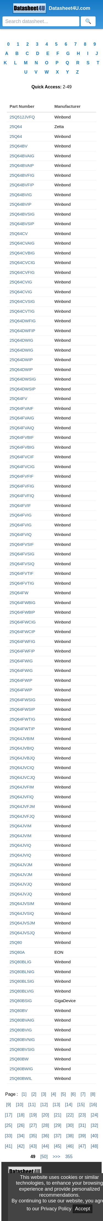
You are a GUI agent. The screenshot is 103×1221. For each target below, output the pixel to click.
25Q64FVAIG (22, 418)
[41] (8, 1146)
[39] (82, 1135)
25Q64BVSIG (22, 214)
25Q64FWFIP (22, 651)
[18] (20, 1115)
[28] (45, 1125)
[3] (43, 1094)
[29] (58, 1125)
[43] (33, 1146)
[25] (8, 1125)
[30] (70, 1125)
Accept (82, 1208)
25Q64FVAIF (21, 408)
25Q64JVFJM (22, 806)
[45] (58, 1146)
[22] (70, 1115)
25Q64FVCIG (22, 466)
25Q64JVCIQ (22, 767)
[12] (44, 1104)
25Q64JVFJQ (22, 816)
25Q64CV (19, 233)
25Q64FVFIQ (22, 495)
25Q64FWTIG (22, 719)
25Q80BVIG (21, 1030)
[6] (73, 1094)
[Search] (40, 21)
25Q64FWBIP (22, 612)
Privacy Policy (56, 1208)
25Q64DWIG (21, 340)
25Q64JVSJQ (22, 932)
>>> (56, 1156)
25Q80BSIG (21, 1000)
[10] (19, 1104)
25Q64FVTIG (22, 583)
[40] (94, 1135)
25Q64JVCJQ (22, 777)
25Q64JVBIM (22, 738)
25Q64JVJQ (21, 884)
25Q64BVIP (20, 204)
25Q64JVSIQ (22, 913)
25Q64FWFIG (22, 641)
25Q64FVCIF (22, 456)
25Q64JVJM (21, 864)
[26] (20, 1125)
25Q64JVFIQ (22, 796)
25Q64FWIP (21, 680)
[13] (56, 1104)
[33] (8, 1135)
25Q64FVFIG (22, 486)
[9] (8, 1104)
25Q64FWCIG (23, 622)
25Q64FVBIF (22, 437)
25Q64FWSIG (22, 699)
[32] (94, 1125)
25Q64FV (18, 398)
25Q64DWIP (21, 359)
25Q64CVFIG (22, 272)
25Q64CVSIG (22, 301)
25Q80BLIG (20, 961)
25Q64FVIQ (21, 534)
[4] (53, 1094)
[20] (45, 1115)
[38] (70, 1135)
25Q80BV (18, 1010)
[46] (70, 1146)
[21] (58, 1115)
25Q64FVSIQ (22, 563)
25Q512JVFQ (22, 117)
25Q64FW (19, 592)
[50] (44, 1156)
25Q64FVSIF (22, 544)
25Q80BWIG (21, 1068)
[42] (20, 1146)
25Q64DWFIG (23, 320)
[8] (92, 1094)
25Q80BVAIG (22, 1020)
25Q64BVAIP (22, 165)
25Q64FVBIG (22, 447)
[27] (33, 1125)
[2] (33, 1094)
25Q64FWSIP (22, 709)
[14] (69, 1104)
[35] (33, 1135)
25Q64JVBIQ (22, 748)
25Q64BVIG (21, 194)
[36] (45, 1135)
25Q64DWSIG (23, 379)
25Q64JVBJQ (22, 758)
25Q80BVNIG (22, 1039)
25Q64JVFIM (22, 787)
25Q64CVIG (21, 282)
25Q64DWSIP (22, 389)
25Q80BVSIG (22, 1049)
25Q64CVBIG (22, 253)
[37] (58, 1135)
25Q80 (16, 942)
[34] (20, 1135)
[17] (8, 1115)
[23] (82, 1115)
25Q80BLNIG (22, 971)
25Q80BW (19, 1059)
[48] (94, 1146)
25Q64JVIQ (20, 845)
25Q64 (16, 126)
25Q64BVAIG (22, 155)
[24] (94, 1115)
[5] (63, 1094)
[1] (24, 1094)
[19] (33, 1115)
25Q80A (17, 952)
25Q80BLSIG (22, 981)
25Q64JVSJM (22, 923)
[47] (82, 1146)
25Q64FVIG (21, 515)
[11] (32, 1104)
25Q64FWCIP (22, 631)
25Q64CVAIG (22, 243)
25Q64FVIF (20, 505)
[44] (45, 1146)
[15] (81, 1104)
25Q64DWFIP (22, 330)
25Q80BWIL (21, 1078)
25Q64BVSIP (22, 223)
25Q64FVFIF (22, 476)
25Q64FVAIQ (22, 427)
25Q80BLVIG (22, 991)
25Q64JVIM (20, 825)
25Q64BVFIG (22, 175)
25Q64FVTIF (22, 573)
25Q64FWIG (21, 661)
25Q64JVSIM (22, 903)
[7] (82, 1094)
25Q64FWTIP (22, 728)
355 (69, 1156)
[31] (82, 1125)
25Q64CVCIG (22, 262)
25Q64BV (18, 146)
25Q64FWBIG (22, 602)
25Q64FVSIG (22, 554)
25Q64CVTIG (22, 311)
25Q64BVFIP (22, 184)
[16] (93, 1104)
